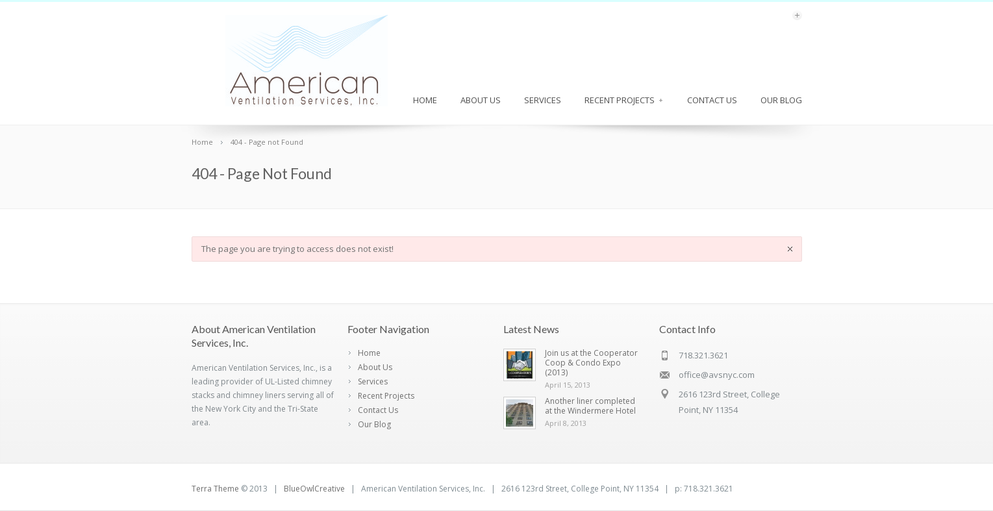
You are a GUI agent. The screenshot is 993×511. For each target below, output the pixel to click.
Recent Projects (624, 100)
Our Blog (781, 100)
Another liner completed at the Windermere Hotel (590, 405)
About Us (480, 100)
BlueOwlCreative (314, 488)
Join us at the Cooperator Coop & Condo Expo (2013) (591, 362)
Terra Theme (215, 488)
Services (542, 100)
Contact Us (712, 100)
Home (425, 100)
